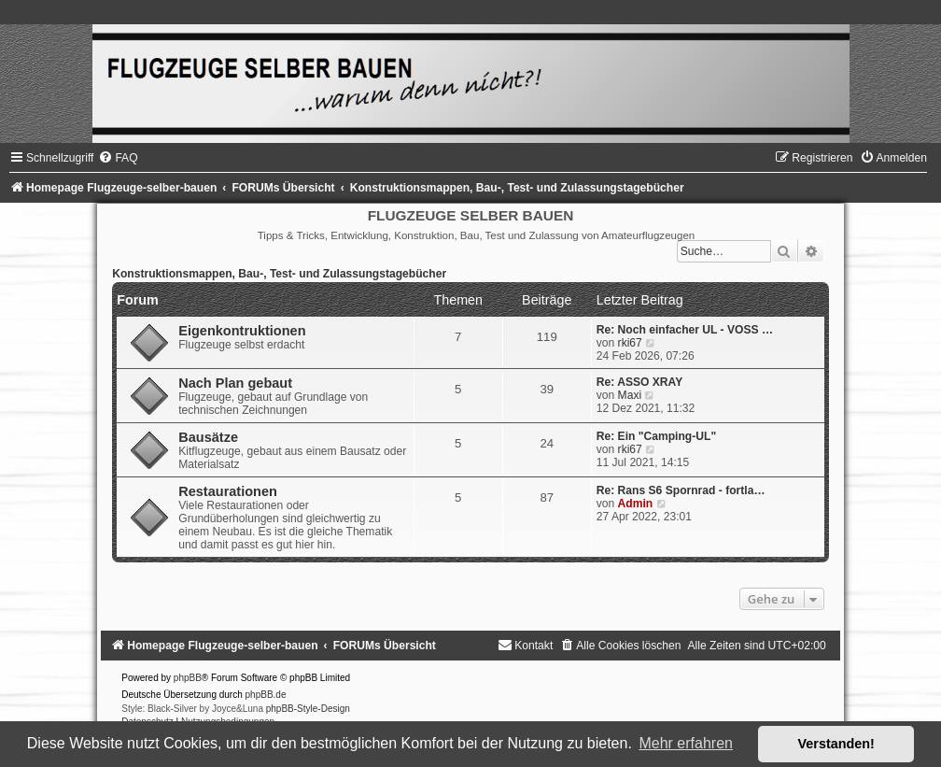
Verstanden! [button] (836, 743)
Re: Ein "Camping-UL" (656, 436)
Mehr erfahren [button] (686, 743)
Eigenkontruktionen (241, 330)
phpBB (188, 678)
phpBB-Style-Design (308, 708)
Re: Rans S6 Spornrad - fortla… (681, 490)
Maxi (630, 395)
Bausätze (208, 437)
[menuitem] (117, 157)
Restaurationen (227, 491)
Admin (635, 503)
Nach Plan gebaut (235, 383)
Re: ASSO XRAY (640, 382)
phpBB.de (266, 694)
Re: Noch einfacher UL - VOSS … (685, 329)
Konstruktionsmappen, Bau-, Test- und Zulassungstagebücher (279, 273)
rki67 (630, 342)
